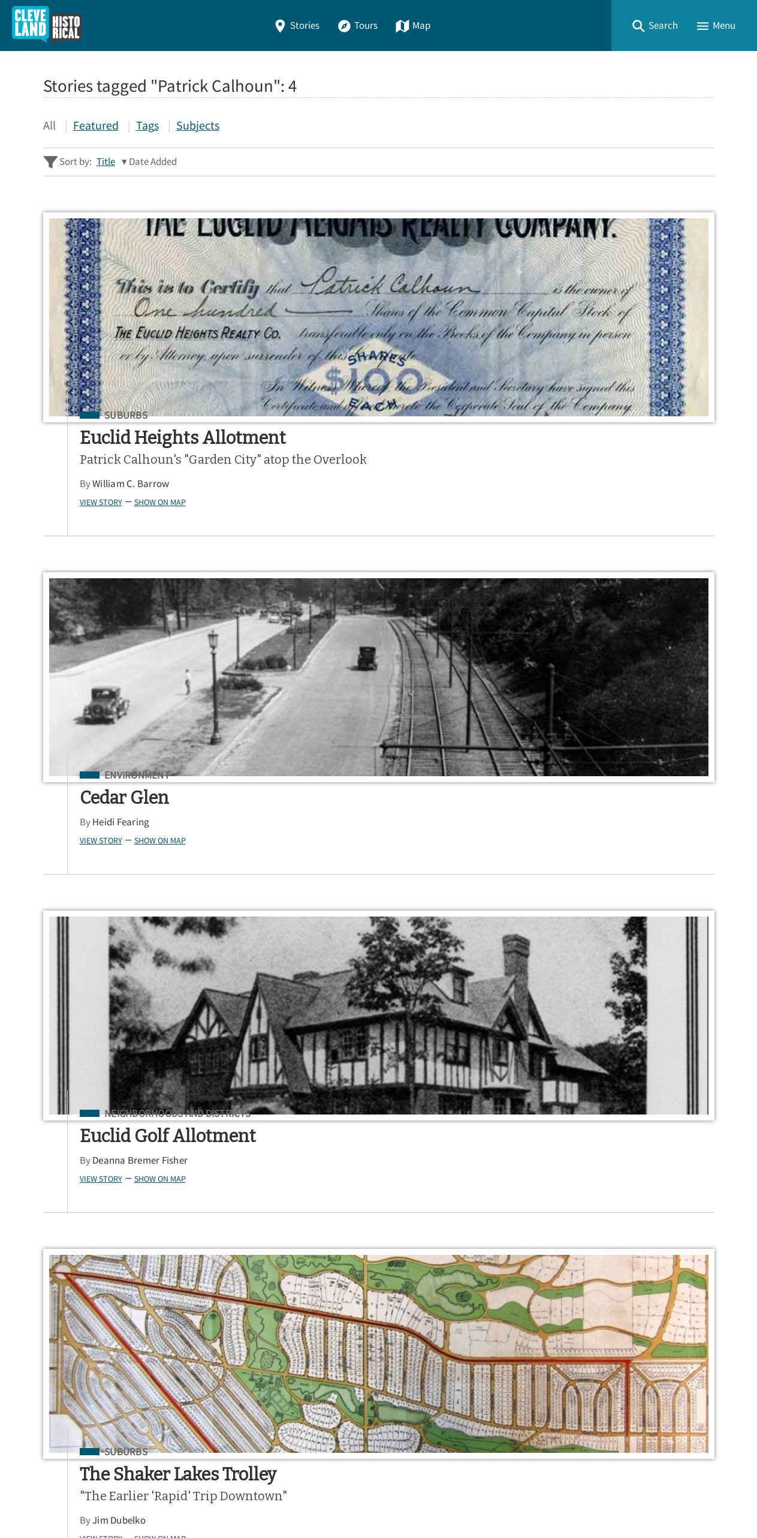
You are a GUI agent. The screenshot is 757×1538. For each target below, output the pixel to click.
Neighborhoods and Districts (642, 416)
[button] (654, 25)
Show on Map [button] (137, 538)
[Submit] (697, 1091)
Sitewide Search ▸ (81, 1139)
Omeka (109, 1497)
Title (105, 161)
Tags (147, 125)
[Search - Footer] (378, 1092)
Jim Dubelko (96, 916)
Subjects (197, 125)
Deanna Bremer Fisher (605, 462)
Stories (296, 25)
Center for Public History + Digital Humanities (168, 1479)
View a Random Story (104, 1415)
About (61, 1352)
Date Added (153, 161)
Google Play (664, 1198)
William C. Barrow (108, 520)
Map (412, 25)
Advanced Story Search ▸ (97, 1121)
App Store (567, 1198)
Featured (96, 125)
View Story (78, 538)
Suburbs (103, 416)
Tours (357, 25)
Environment (358, 416)
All (49, 125)
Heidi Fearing (341, 462)
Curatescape (159, 1497)
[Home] (47, 25)
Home (60, 1266)
